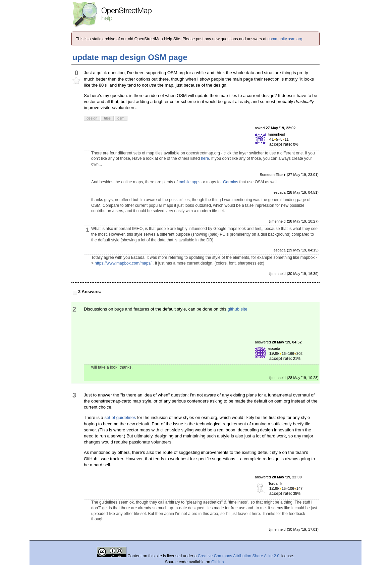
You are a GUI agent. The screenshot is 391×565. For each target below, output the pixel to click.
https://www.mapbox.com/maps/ (123, 263)
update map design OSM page (129, 57)
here (205, 158)
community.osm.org (285, 39)
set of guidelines (120, 417)
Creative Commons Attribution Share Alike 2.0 (238, 556)
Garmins (230, 182)
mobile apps (190, 182)
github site (237, 309)
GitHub (218, 562)
